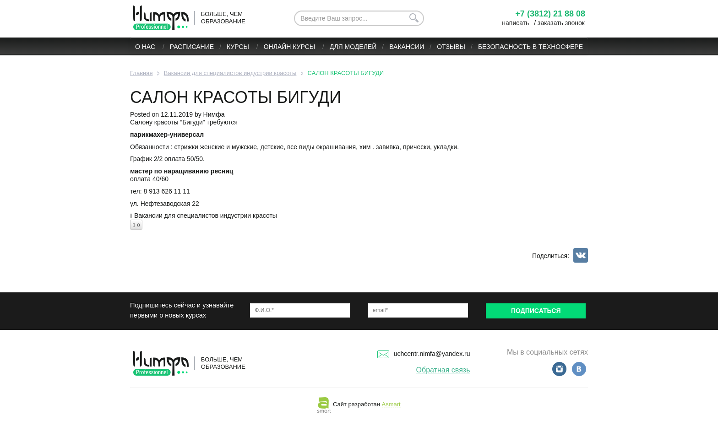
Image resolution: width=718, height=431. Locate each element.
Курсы (239, 46)
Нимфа (214, 114)
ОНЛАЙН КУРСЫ (290, 46)
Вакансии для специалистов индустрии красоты (205, 215)
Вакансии (406, 46)
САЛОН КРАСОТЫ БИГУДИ (235, 97)
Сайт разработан (358, 404)
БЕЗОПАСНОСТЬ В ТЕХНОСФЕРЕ (530, 46)
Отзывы (451, 46)
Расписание (192, 46)
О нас (146, 46)
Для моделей (353, 46)
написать (515, 23)
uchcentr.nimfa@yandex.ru (423, 353)
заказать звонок (561, 23)
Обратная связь (443, 370)
